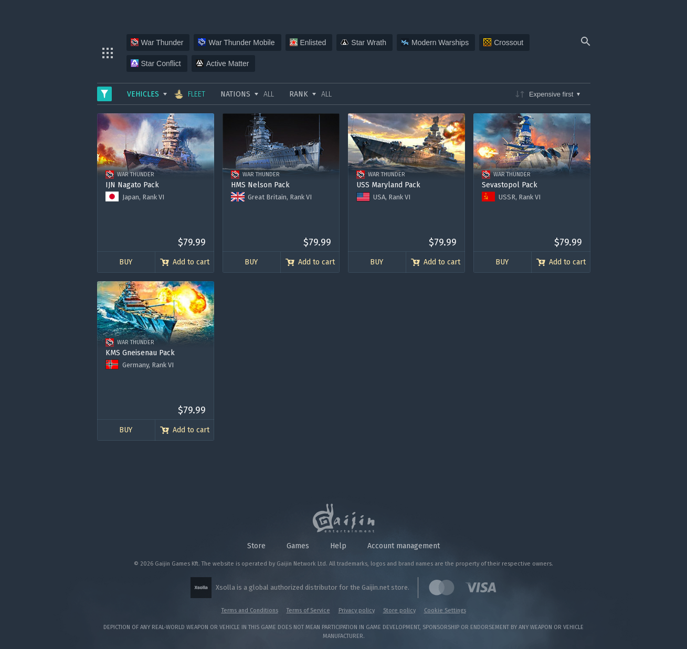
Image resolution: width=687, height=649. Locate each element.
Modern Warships (435, 42)
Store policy (399, 610)
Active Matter (222, 63)
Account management (403, 545)
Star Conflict (156, 63)
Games (298, 545)
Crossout (503, 42)
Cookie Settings (445, 610)
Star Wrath (363, 42)
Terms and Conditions (249, 610)
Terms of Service (308, 610)
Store (256, 545)
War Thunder (157, 42)
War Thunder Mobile (236, 42)
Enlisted (308, 42)
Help (338, 545)
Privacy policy (357, 610)
